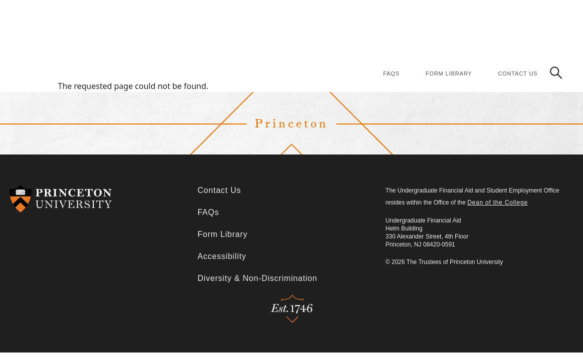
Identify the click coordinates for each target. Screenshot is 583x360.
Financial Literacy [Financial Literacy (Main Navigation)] (533, 16)
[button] (556, 72)
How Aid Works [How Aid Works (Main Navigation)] (308, 16)
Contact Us (518, 73)
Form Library (449, 73)
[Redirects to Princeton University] (103, 198)
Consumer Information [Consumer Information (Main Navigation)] (445, 37)
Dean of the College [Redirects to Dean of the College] (497, 202)
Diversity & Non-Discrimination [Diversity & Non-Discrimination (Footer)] (257, 278)
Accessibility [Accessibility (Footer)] (222, 256)
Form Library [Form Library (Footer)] (223, 234)
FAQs (391, 73)
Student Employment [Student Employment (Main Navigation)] (528, 37)
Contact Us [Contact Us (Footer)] (219, 190)
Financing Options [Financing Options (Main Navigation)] (376, 16)
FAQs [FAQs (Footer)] (208, 212)
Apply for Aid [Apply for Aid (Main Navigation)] (248, 16)
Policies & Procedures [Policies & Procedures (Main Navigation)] (455, 16)
